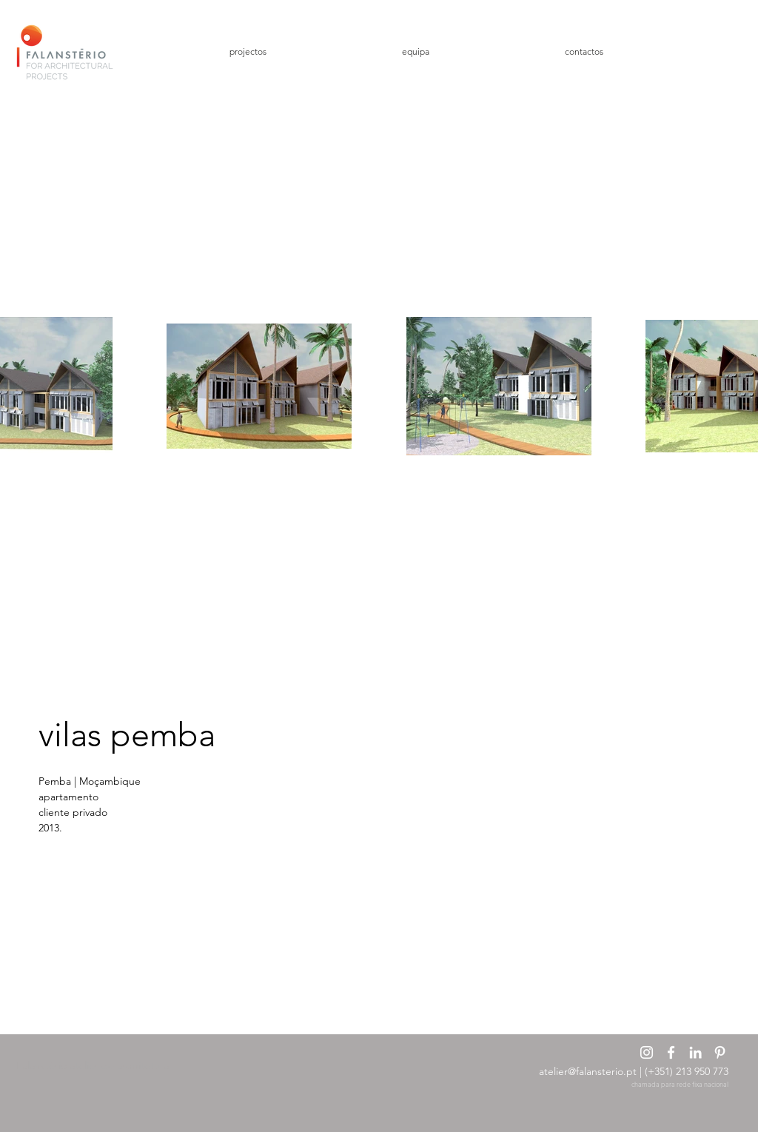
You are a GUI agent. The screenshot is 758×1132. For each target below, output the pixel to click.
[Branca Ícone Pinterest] (719, 1052)
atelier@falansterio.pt (588, 1071)
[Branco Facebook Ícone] (671, 1052)
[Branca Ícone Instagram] (646, 1052)
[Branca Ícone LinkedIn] (695, 1052)
